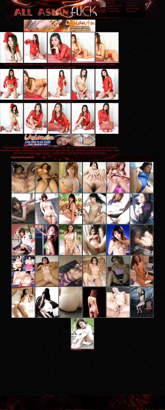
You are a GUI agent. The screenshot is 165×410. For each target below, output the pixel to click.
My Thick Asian (112, 8)
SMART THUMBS (88, 349)
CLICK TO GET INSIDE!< (59, 101)
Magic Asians (131, 11)
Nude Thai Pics (132, 6)
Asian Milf (110, 3)
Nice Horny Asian (113, 11)
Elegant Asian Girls (114, 6)
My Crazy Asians (133, 8)
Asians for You (132, 3)
